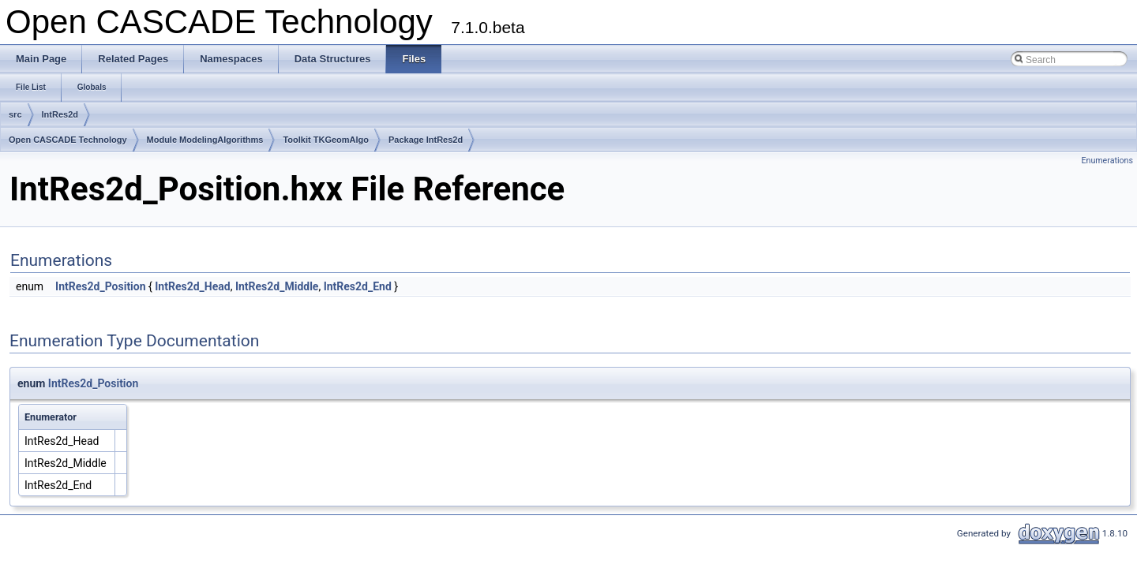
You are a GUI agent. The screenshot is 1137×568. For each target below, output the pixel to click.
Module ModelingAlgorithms (205, 139)
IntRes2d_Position (100, 286)
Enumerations (1107, 160)
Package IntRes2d (425, 139)
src (15, 114)
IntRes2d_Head (192, 286)
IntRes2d (60, 114)
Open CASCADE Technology (68, 139)
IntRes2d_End (358, 286)
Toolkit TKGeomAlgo (326, 139)
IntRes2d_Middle (277, 286)
